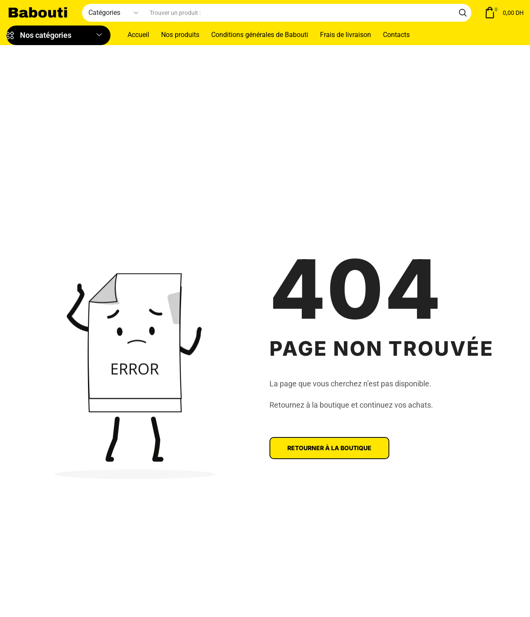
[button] (504, 13)
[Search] (462, 13)
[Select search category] (112, 13)
